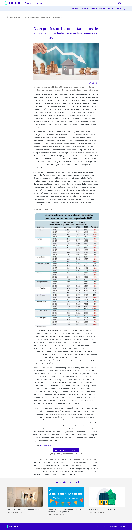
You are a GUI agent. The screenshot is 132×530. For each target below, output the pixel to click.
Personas (28, 3)
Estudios (102, 8)
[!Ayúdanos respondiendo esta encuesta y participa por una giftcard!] (66, 501)
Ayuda (122, 3)
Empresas (38, 3)
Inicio (9, 17)
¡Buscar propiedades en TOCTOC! (66, 450)
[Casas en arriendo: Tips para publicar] (107, 501)
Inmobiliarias (84, 8)
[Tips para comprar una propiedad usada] (25, 501)
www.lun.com (46, 445)
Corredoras (94, 8)
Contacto (118, 8)
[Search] (124, 9)
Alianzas (111, 8)
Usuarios (75, 8)
